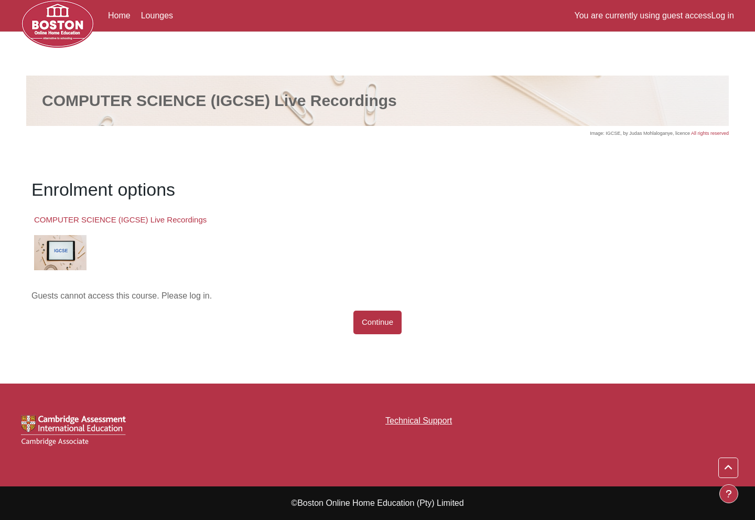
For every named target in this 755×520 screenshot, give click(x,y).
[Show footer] (728, 493)
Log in (722, 15)
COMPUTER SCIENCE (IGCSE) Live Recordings (120, 219)
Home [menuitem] (119, 15)
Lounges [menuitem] (157, 15)
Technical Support (418, 420)
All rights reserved (710, 133)
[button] (728, 468)
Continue (377, 321)
